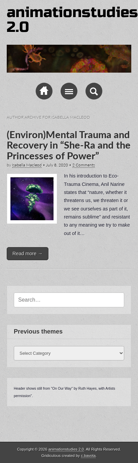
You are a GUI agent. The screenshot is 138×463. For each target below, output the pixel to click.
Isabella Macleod (27, 164)
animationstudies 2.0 (72, 19)
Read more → (27, 253)
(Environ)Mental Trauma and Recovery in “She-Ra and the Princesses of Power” (69, 145)
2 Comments (83, 164)
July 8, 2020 (57, 164)
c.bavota (88, 456)
